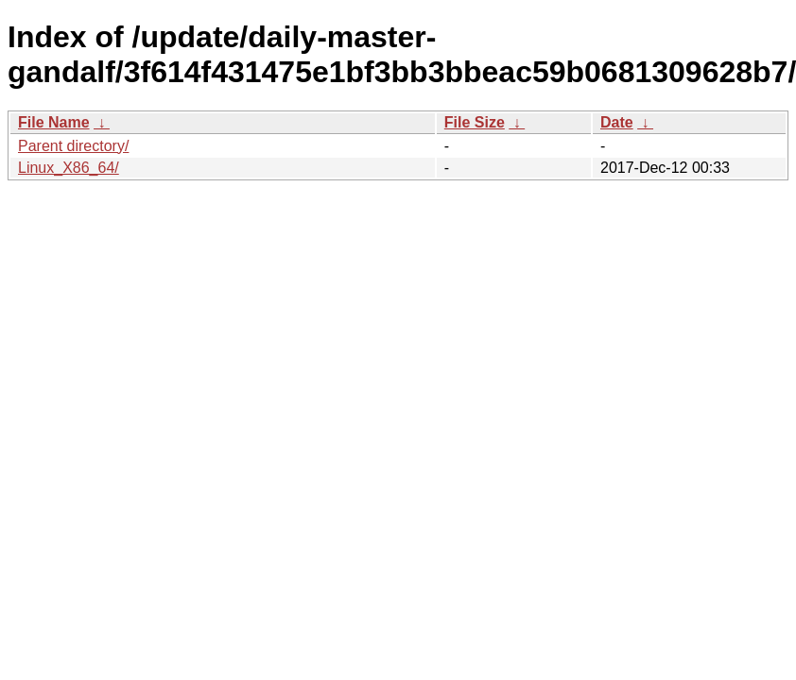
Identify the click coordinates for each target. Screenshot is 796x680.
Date (616, 122)
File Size (474, 122)
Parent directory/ (73, 146)
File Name (54, 122)
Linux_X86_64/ (68, 168)
